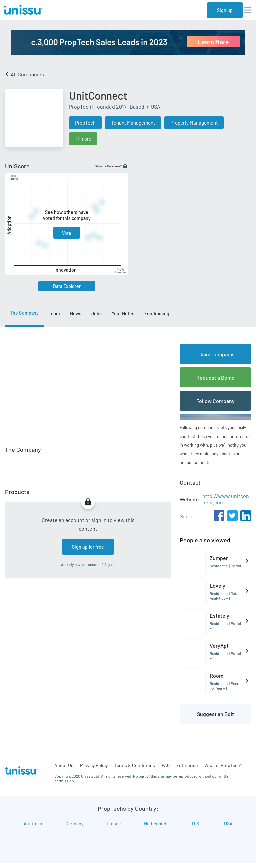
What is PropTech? (223, 765)
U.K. (196, 823)
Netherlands (156, 823)
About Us (63, 765)
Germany (74, 823)
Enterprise (187, 765)
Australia (33, 823)
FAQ (166, 765)
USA (228, 823)
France (114, 823)
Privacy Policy (94, 765)
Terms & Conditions (134, 765)
